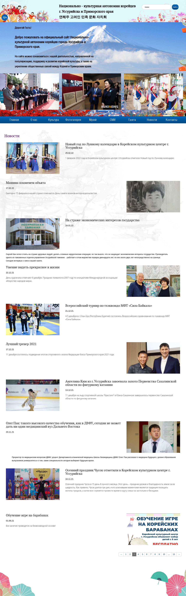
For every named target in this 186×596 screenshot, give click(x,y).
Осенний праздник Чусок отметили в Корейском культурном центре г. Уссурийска (117, 472)
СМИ (112, 120)
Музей (93, 120)
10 (164, 554)
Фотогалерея (73, 120)
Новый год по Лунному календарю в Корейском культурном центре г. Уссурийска (117, 146)
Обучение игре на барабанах (27, 515)
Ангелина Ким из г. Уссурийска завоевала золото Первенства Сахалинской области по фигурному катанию (120, 383)
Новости (152, 120)
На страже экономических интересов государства (102, 220)
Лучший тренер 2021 (21, 344)
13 (174, 554)
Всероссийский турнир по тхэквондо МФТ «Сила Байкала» (108, 305)
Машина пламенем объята (26, 183)
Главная (14, 120)
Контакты (171, 120)
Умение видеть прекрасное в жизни (32, 267)
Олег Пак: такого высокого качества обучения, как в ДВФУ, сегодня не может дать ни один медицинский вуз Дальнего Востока (63, 425)
